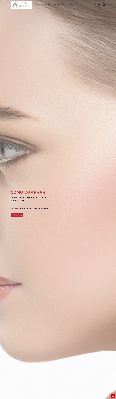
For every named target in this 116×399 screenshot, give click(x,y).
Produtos (46, 5)
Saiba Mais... (17, 215)
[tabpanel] (58, 199)
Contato (71, 5)
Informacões (59, 5)
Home (37, 5)
